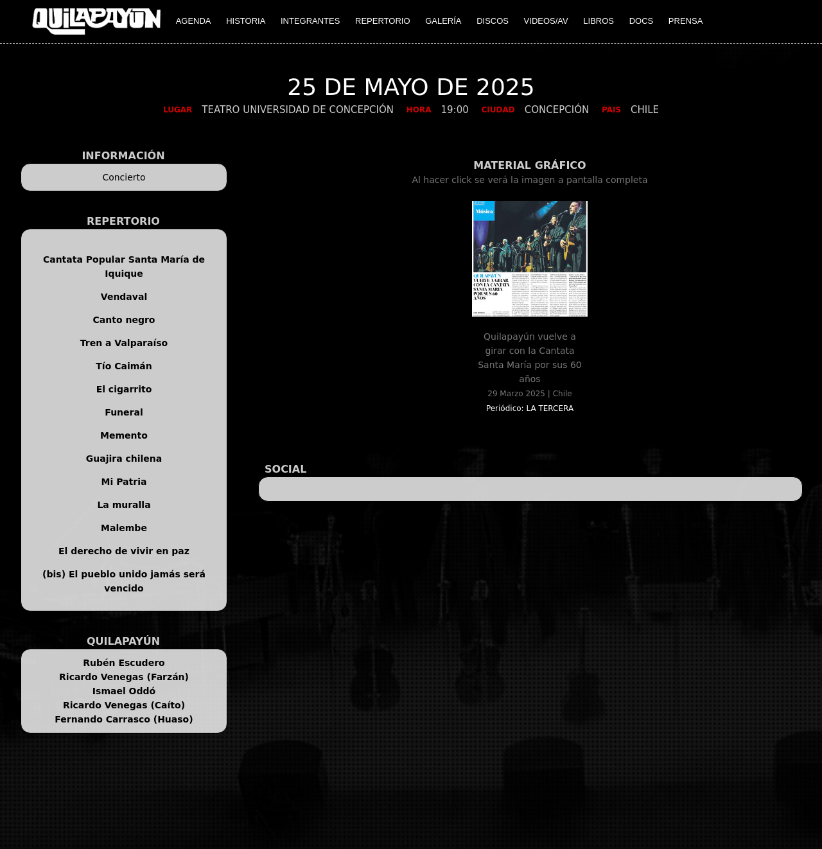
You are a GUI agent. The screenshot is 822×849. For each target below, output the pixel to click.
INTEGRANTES (310, 21)
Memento (124, 435)
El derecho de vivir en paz (123, 551)
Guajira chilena (124, 458)
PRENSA (686, 21)
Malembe (124, 528)
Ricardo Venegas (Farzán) (124, 677)
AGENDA (193, 21)
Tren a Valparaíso (124, 343)
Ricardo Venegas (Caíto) (124, 705)
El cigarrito (124, 389)
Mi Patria (124, 482)
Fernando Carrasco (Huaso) (124, 719)
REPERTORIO (382, 21)
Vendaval (124, 297)
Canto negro (124, 320)
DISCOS (493, 21)
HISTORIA (245, 21)
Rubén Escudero (123, 663)
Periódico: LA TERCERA (529, 408)
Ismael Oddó (123, 691)
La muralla (123, 505)
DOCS (641, 21)
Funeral (124, 412)
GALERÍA (443, 21)
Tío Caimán (124, 366)
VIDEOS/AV (546, 21)
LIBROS (598, 21)
